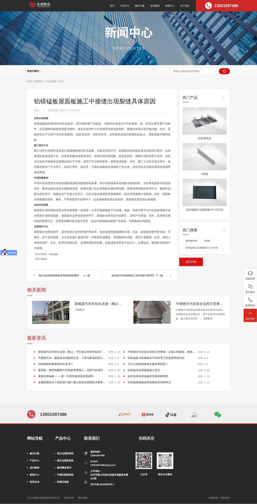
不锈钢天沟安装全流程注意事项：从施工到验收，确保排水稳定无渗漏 (200, 304)
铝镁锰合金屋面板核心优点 (144, 370)
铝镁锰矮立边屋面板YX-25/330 (204, 209)
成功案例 (155, 5)
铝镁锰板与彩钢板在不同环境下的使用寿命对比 (156, 357)
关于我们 (185, 5)
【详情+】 (80, 309)
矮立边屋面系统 (65, 460)
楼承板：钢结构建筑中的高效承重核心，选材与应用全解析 (72, 370)
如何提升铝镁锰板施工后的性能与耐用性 (133, 275)
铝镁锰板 (53, 254)
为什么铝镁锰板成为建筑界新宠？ (148, 364)
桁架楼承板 (204, 138)
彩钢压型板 (63, 481)
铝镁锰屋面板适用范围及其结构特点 (149, 382)
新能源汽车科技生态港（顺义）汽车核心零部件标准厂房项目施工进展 (99, 304)
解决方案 (140, 5)
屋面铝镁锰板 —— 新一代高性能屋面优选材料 (66, 376)
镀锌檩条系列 (64, 467)
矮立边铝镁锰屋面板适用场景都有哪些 (59, 275)
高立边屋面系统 (65, 453)
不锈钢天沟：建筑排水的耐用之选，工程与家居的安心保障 (72, 357)
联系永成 (34, 481)
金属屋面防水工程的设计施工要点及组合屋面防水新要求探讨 (72, 382)
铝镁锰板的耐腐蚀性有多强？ (55, 364)
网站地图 (82, 497)
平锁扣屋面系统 (65, 474)
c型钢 (204, 174)
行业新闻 (51, 81)
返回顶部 (250, 315)
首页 (112, 5)
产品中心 (125, 5)
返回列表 (191, 261)
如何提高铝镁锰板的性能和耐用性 (148, 376)
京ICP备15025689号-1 (102, 484)
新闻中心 (170, 5)
